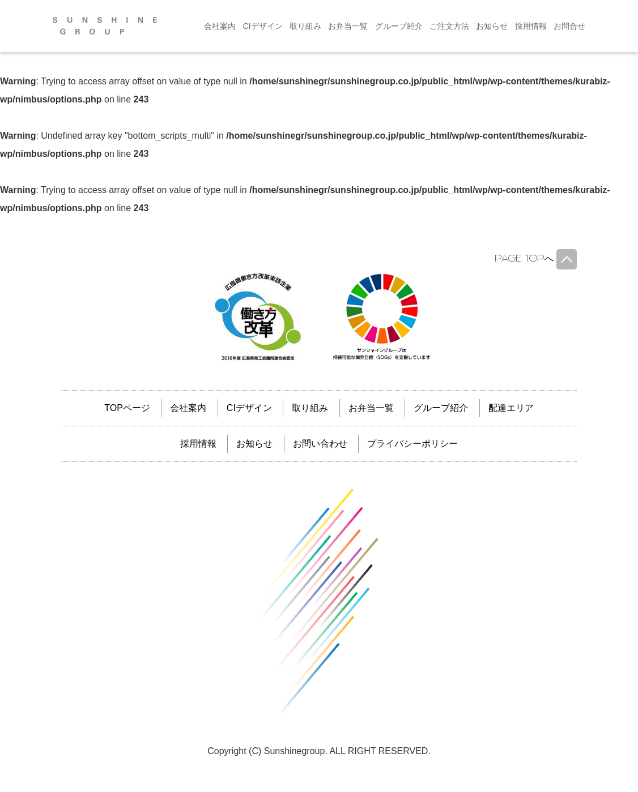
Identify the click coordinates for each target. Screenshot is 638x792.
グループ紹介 (399, 26)
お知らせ (492, 26)
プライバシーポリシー (412, 443)
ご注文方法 (449, 26)
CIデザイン (263, 26)
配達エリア (511, 408)
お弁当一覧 (348, 26)
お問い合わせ (320, 443)
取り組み (305, 26)
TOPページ (127, 408)
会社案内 (220, 26)
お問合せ (569, 26)
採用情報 (531, 26)
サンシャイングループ (319, 602)
